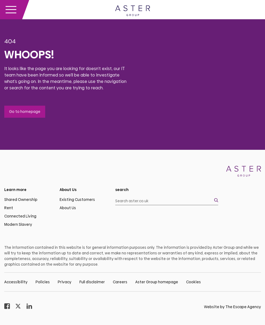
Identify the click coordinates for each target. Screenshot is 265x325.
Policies (43, 282)
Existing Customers (77, 199)
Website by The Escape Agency (232, 306)
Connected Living (20, 216)
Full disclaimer (92, 282)
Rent (8, 208)
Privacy (64, 282)
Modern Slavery (18, 224)
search (122, 189)
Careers (120, 282)
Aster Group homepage (156, 282)
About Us (68, 208)
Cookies (193, 282)
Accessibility (16, 282)
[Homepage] (243, 172)
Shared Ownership (20, 199)
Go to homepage (24, 111)
